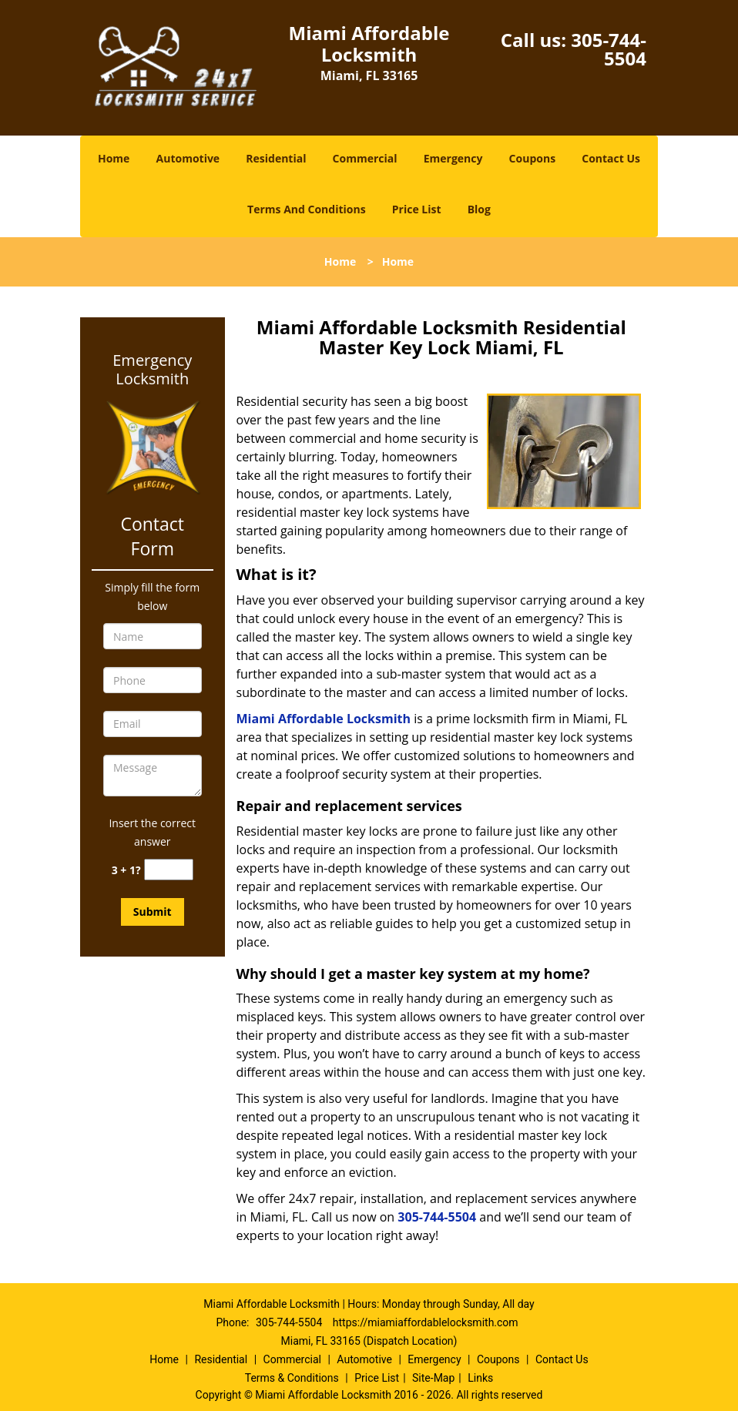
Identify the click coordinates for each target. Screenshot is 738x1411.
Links (480, 1378)
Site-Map (433, 1378)
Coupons (532, 158)
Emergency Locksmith (152, 369)
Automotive (188, 158)
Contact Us (611, 158)
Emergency (453, 158)
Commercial (365, 158)
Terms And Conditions (306, 209)
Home (113, 158)
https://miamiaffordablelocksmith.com (425, 1322)
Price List (416, 209)
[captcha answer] (168, 870)
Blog (479, 209)
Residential (276, 158)
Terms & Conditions (292, 1378)
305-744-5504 (608, 49)
